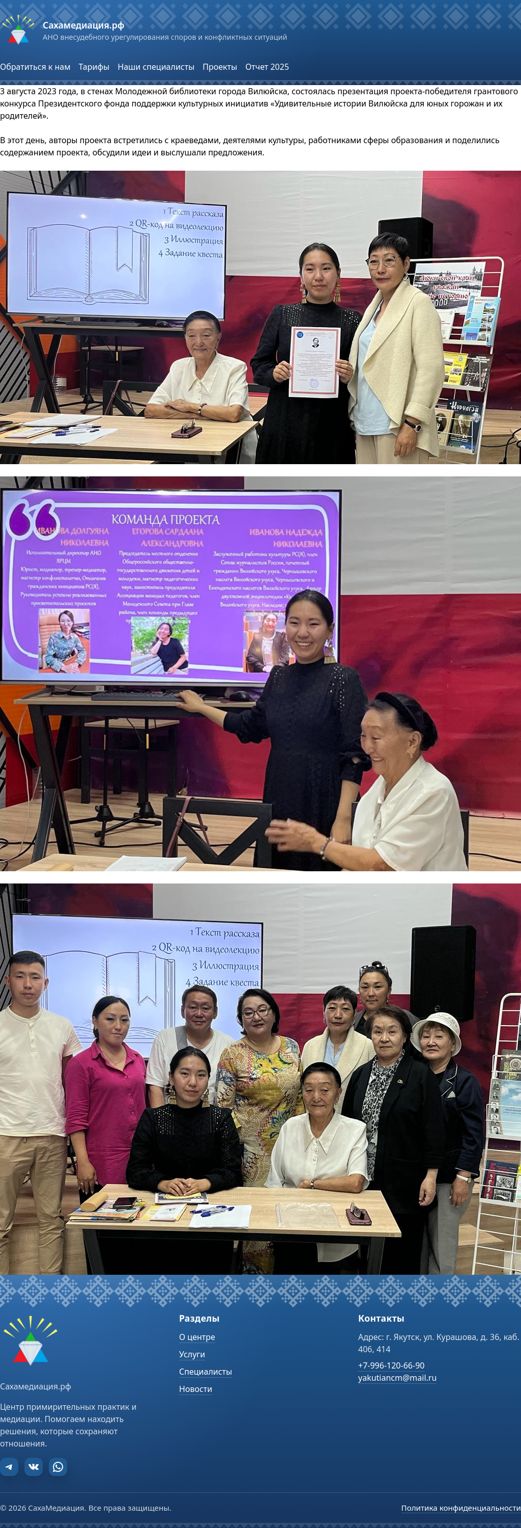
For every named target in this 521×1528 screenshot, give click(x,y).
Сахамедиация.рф (83, 25)
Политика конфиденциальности (461, 1508)
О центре (197, 1337)
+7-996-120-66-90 (391, 1365)
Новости (195, 1389)
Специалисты (205, 1371)
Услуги (192, 1354)
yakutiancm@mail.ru (397, 1377)
